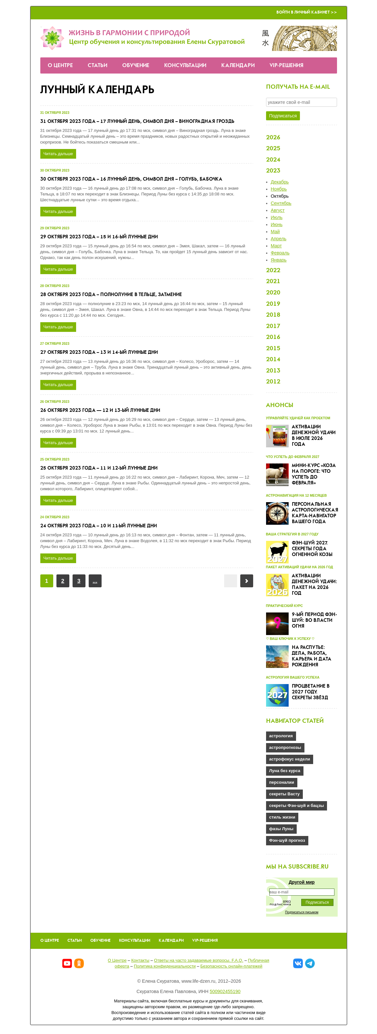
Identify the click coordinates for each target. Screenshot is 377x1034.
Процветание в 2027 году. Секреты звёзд (311, 692)
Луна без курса (285, 770)
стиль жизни (282, 817)
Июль (277, 217)
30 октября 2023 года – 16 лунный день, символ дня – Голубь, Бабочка (131, 179)
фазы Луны (281, 828)
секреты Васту (284, 793)
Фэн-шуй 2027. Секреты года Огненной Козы (312, 549)
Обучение (135, 65)
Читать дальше (58, 153)
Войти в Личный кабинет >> (306, 12)
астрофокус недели (289, 759)
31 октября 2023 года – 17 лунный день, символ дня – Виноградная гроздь (137, 121)
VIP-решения (286, 65)
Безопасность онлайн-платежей (231, 966)
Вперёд (246, 580)
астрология (281, 735)
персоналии (281, 782)
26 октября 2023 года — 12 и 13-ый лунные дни (100, 410)
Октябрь (280, 196)
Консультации (185, 65)
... (95, 581)
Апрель (279, 238)
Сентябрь (281, 203)
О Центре (60, 65)
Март (276, 245)
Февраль (280, 252)
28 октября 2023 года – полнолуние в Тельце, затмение (111, 295)
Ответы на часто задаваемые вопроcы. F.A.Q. (198, 960)
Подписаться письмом (301, 912)
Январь (279, 260)
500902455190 (225, 991)
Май (275, 231)
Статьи (97, 65)
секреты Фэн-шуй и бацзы (296, 805)
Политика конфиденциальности (165, 966)
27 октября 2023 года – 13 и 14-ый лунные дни (99, 352)
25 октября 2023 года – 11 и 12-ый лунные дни (99, 468)
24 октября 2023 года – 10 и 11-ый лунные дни (98, 526)
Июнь (277, 224)
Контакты (140, 960)
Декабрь (280, 181)
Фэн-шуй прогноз (287, 840)
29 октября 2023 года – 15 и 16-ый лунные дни (99, 237)
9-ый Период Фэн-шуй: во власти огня (314, 620)
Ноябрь (279, 189)
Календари (238, 65)
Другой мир (301, 882)
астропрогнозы (285, 747)
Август (278, 210)
